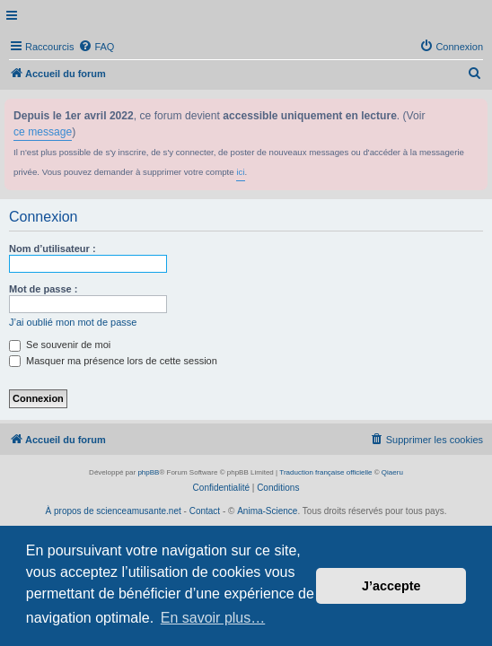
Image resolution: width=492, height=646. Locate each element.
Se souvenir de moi (59, 344)
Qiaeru (392, 472)
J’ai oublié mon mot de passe (72, 322)
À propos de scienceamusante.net (113, 511)
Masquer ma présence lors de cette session (113, 360)
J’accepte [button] (391, 586)
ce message (42, 132)
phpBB (148, 472)
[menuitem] (96, 46)
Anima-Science (267, 511)
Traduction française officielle (325, 472)
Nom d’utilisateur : (52, 248)
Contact (204, 511)
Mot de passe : (43, 289)
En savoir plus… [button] (213, 617)
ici (240, 172)
